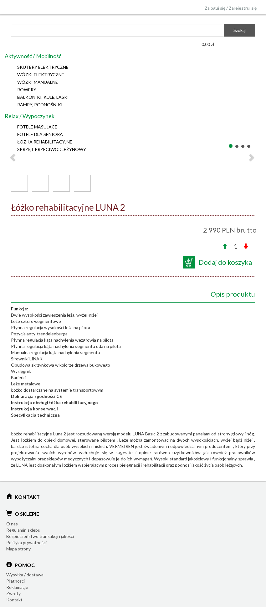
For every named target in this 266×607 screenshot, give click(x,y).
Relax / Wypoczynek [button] (29, 116)
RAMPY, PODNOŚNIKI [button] (40, 104)
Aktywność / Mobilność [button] (33, 56)
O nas (12, 523)
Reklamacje (17, 587)
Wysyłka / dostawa (24, 574)
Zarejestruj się (243, 8)
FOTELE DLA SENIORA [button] (40, 134)
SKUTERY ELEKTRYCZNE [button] (43, 67)
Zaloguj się (215, 8)
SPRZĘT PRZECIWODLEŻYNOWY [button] (51, 149)
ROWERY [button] (26, 89)
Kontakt (14, 599)
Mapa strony (18, 548)
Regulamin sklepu (23, 530)
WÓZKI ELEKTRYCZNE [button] (40, 74)
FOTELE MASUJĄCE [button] (37, 126)
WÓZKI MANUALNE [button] (37, 82)
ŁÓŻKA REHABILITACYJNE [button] (44, 141)
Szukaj (239, 30)
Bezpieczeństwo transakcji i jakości (40, 536)
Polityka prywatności (26, 542)
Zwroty (13, 593)
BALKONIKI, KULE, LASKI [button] (43, 97)
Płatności (15, 581)
